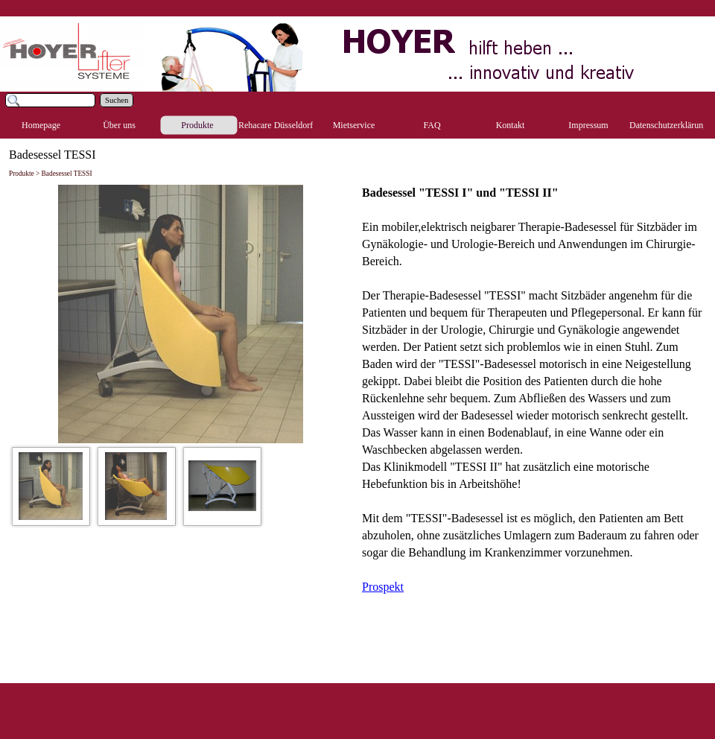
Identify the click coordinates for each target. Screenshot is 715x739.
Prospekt (383, 586)
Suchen (116, 100)
